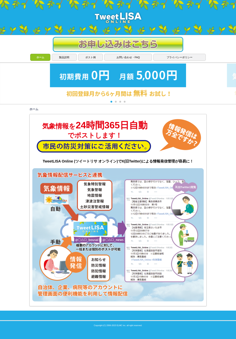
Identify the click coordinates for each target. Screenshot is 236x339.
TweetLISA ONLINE (118, 17)
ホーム (40, 57)
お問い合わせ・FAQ (128, 57)
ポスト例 (90, 57)
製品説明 (64, 57)
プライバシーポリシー (179, 57)
